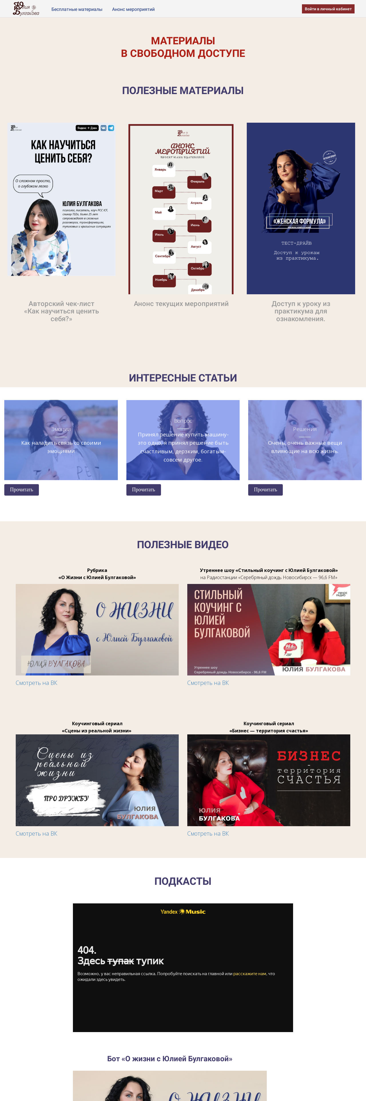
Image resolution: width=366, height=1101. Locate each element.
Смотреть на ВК (36, 683)
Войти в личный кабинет (328, 9)
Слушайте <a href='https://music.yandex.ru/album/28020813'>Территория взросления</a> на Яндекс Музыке (183, 967)
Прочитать (21, 489)
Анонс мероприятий (133, 9)
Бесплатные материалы (77, 9)
